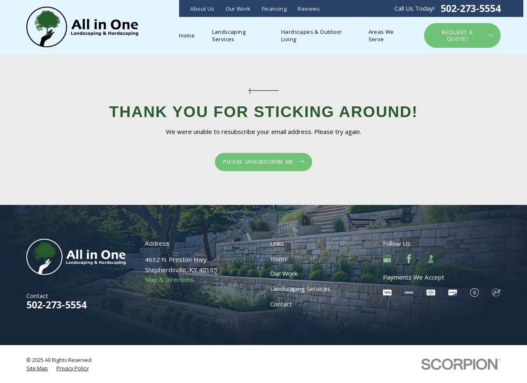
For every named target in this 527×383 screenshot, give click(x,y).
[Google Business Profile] (387, 258)
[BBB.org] (431, 258)
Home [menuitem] (187, 35)
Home (279, 258)
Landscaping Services (300, 288)
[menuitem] (37, 368)
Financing (274, 8)
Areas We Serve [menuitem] (381, 35)
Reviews (309, 8)
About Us (202, 8)
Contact (281, 304)
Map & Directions (169, 279)
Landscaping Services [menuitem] (228, 35)
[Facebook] (409, 258)
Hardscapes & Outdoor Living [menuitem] (311, 35)
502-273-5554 (471, 8)
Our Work (238, 8)
